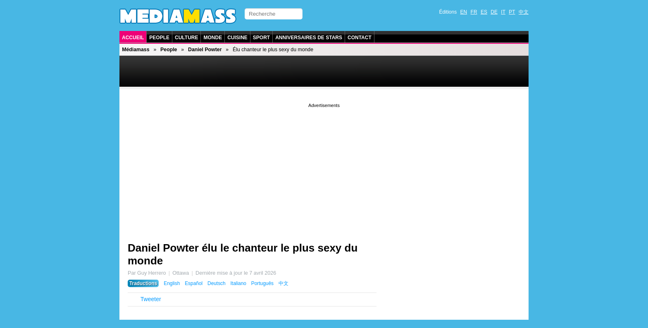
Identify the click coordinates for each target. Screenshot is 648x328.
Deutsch (216, 283)
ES (484, 12)
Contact (360, 37)
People (159, 37)
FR (474, 12)
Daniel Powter (205, 49)
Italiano (238, 283)
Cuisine (237, 37)
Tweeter (151, 299)
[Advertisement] (324, 167)
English (172, 283)
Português (262, 283)
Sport (261, 37)
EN (463, 12)
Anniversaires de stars (308, 37)
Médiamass (135, 49)
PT (512, 12)
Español (193, 283)
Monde (212, 37)
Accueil (133, 37)
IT (503, 12)
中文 (524, 12)
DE (494, 12)
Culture (186, 37)
